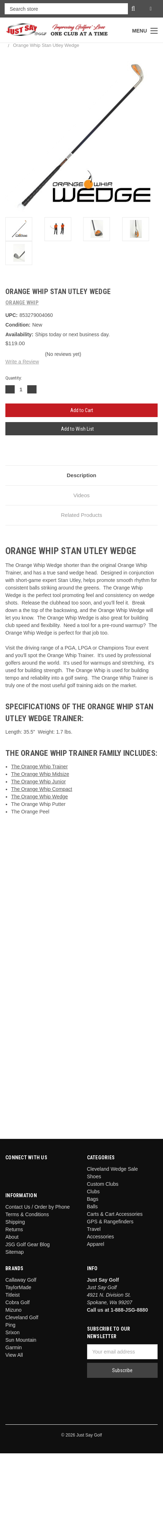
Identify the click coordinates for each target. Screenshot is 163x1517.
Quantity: (13, 378)
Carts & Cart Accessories (115, 1214)
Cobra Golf (17, 1302)
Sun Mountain (20, 1340)
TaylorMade (18, 1287)
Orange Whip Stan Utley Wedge (46, 45)
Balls (92, 1206)
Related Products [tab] (81, 515)
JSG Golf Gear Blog (27, 1244)
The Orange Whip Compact (41, 789)
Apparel (95, 1244)
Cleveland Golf (21, 1317)
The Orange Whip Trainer (39, 766)
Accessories (100, 1236)
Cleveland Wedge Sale (112, 1169)
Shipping (15, 1222)
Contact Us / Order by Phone (37, 1207)
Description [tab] (81, 475)
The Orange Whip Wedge (39, 796)
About (12, 1237)
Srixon (12, 1332)
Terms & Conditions (27, 1214)
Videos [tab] (81, 495)
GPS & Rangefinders (110, 1221)
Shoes (94, 1176)
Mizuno (13, 1310)
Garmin (13, 1347)
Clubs (93, 1191)
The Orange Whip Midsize (40, 774)
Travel (94, 1229)
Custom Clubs (103, 1184)
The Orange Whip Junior (38, 781)
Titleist (12, 1295)
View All (14, 1355)
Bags (93, 1199)
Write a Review (22, 361)
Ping (10, 1325)
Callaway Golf (20, 1280)
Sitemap (14, 1252)
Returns (14, 1229)
